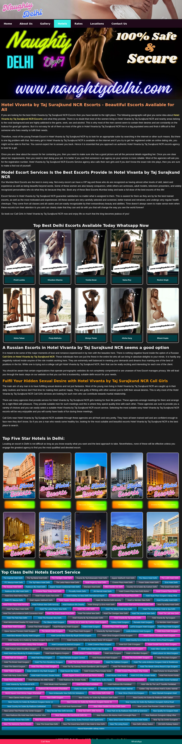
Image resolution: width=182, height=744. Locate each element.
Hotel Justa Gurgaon (113, 653)
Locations (97, 23)
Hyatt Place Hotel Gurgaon (13, 627)
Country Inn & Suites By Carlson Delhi (142, 587)
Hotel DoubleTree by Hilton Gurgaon (162, 644)
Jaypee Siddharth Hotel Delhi (122, 578)
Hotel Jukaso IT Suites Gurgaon (86, 653)
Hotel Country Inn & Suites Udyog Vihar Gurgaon (24, 644)
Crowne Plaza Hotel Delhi (122, 582)
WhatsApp (136, 741)
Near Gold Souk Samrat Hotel (69, 706)
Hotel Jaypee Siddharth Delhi (41, 600)
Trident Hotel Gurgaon (91, 627)
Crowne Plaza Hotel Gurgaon (115, 627)
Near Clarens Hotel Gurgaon (20, 698)
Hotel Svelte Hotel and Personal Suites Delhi (135, 605)
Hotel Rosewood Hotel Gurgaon (104, 658)
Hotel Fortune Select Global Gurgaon (58, 649)
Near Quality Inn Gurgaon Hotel (165, 711)
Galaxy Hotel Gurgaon (120, 622)
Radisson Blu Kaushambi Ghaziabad (53, 689)
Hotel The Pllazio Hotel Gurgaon (44, 667)
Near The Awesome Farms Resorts (17, 724)
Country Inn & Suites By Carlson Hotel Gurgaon (88, 622)
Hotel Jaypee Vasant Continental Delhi (74, 600)
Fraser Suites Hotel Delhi (149, 582)
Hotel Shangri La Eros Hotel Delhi (101, 605)
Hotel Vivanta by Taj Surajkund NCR (20, 684)
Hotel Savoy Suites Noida (102, 680)
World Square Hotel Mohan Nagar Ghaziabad (23, 693)
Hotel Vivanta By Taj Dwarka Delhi (127, 618)
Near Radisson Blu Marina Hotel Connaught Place (116, 715)
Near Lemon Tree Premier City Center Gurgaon (22, 711)
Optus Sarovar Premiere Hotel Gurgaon (20, 631)
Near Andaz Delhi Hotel (101, 693)
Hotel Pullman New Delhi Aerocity (45, 605)
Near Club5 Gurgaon (55, 698)
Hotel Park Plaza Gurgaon (41, 658)
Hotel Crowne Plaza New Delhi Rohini (134, 591)
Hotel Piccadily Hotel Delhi (167, 600)
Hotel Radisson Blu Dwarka (73, 605)
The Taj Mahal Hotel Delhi (37, 578)
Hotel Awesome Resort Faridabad (131, 680)
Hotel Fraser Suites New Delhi (47, 596)
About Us (26, 23)
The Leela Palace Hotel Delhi (67, 582)
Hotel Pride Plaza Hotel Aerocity (15, 605)
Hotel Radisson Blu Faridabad (119, 684)
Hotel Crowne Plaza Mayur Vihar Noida (132, 671)
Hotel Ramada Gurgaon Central (72, 658)
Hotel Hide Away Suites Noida (15, 675)
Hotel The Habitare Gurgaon (117, 662)
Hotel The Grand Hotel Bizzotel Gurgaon (84, 662)
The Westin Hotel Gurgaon (52, 631)
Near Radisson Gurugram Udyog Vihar (161, 715)
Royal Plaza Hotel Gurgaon (79, 631)
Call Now (45, 741)
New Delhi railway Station (143, 724)
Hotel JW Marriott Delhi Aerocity (108, 600)
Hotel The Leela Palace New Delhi (53, 609)
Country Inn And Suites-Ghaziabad (18, 689)
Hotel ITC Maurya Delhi (14, 600)
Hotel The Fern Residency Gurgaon (49, 662)
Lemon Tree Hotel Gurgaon (39, 627)
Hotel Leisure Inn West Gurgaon (165, 653)
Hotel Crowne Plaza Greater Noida (97, 671)
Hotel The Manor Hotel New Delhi (119, 609)
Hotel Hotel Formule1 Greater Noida (45, 675)
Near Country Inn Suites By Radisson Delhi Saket (98, 698)
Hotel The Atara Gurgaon (167, 658)
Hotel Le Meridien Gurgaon (136, 653)
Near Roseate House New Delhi (16, 720)
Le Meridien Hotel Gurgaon (167, 622)
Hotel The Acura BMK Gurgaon (137, 658)
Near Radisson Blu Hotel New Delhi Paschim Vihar (26, 715)
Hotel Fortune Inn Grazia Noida (165, 671)
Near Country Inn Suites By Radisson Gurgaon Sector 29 (89, 702)
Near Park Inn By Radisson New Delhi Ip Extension (127, 711)
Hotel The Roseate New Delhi (49, 618)
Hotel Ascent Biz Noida (69, 671)
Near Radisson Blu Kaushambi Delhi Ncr (71, 715)
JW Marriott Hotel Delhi (102, 591)
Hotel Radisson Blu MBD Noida (41, 680)
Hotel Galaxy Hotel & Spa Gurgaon (95, 649)
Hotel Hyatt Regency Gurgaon (57, 653)
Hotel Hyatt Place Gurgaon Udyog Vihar (161, 596)
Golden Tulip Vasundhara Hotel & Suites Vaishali (158, 689)
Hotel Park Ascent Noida (169, 675)
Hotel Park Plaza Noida (13, 680)
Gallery (45, 23)
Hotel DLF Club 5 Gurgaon (129, 644)
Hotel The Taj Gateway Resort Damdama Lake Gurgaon (85, 667)
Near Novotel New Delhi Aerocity (60, 711)
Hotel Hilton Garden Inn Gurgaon (164, 649)
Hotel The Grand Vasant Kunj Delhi (60, 613)
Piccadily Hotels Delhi (77, 591)
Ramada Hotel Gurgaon (143, 622)
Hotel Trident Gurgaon (12, 671)
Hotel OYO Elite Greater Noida (143, 675)
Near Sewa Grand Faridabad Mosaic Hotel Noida (128, 720)
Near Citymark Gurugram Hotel (164, 693)
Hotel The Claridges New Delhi (116, 613)
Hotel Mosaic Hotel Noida (117, 675)
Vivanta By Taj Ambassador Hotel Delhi (91, 578)
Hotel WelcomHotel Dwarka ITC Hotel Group (21, 622)
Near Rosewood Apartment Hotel (48, 720)
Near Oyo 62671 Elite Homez (89, 711)
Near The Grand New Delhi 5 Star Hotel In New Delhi (84, 724)
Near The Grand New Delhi (47, 724)
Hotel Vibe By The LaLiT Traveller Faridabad (158, 684)
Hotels (62, 23)
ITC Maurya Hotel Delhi (13, 582)
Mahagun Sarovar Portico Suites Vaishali (117, 689)
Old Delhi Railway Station (168, 724)
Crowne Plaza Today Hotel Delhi (48, 591)
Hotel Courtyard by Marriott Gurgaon (66, 644)
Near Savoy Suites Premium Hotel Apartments (85, 720)
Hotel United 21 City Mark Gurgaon (41, 671)
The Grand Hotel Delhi (170, 587)
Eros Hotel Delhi (171, 582)
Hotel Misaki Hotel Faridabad (55, 684)
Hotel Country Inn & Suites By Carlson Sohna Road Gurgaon (150, 640)
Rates (79, 23)
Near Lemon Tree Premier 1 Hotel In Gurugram (156, 706)
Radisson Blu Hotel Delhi (35, 587)
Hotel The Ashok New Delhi (89, 613)
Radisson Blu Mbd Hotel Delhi (17, 591)
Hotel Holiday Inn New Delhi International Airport (85, 596)
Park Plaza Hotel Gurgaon (168, 627)
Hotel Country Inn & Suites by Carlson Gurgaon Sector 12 (30, 640)
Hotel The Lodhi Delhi (86, 609)
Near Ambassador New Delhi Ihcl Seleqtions (66, 693)
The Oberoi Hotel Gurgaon (53, 622)
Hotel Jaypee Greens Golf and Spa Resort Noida (83, 675)
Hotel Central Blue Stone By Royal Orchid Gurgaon (71, 636)
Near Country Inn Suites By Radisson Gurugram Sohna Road (150, 702)
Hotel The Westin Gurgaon (123, 667)
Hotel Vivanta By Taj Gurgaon (163, 618)
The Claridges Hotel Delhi (62, 578)
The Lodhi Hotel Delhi (170, 578)
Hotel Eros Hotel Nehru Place (16, 596)
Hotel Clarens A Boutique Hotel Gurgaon (159, 636)
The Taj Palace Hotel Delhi (39, 582)
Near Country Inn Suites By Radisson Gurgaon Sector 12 (30, 702)
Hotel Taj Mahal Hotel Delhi (168, 605)
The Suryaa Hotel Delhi (12, 587)
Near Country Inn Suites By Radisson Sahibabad (26, 706)
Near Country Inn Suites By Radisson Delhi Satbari (153, 698)
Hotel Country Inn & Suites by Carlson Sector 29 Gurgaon (89, 640)
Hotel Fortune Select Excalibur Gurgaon (20, 649)
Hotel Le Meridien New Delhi (139, 600)
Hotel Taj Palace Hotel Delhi (18, 609)
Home (8, 23)
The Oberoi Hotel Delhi (148, 578)
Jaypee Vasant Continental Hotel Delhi (65, 587)
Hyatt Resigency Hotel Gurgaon (65, 627)
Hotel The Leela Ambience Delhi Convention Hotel (23, 613)
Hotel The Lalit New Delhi (169, 613)
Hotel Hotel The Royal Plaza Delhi (125, 596)
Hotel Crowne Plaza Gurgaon (99, 644)
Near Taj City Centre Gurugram (165, 720)
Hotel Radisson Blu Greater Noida (72, 680)
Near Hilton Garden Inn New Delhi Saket (109, 706)
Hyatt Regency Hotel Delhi (95, 582)
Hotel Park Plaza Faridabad (87, 684)
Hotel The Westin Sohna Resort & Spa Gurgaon (159, 667)
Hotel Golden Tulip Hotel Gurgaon (130, 649)
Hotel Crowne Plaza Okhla (166, 591)
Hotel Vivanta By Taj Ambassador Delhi (88, 618)
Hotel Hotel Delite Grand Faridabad (164, 680)
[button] (20, 504)
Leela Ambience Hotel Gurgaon (138, 631)
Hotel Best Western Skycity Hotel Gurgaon (23, 636)
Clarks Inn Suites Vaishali (84, 689)
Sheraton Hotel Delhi (92, 587)
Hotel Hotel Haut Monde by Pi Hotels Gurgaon (22, 653)
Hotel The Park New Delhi (17, 618)
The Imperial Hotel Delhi (13, 578)
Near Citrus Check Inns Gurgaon (131, 693)
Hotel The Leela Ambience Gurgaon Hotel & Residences (156, 662)
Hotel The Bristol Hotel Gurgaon (16, 662)
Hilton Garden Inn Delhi (113, 587)
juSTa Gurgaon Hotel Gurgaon (142, 627)
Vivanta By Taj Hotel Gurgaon (108, 631)
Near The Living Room (119, 724)
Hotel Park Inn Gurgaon (14, 658)
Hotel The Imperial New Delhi (143, 613)
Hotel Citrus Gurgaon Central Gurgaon (117, 636)
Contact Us (119, 23)
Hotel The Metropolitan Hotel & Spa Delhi (159, 609)
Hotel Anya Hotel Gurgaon (167, 631)
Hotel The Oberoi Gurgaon (14, 667)
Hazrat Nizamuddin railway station (91, 729)
